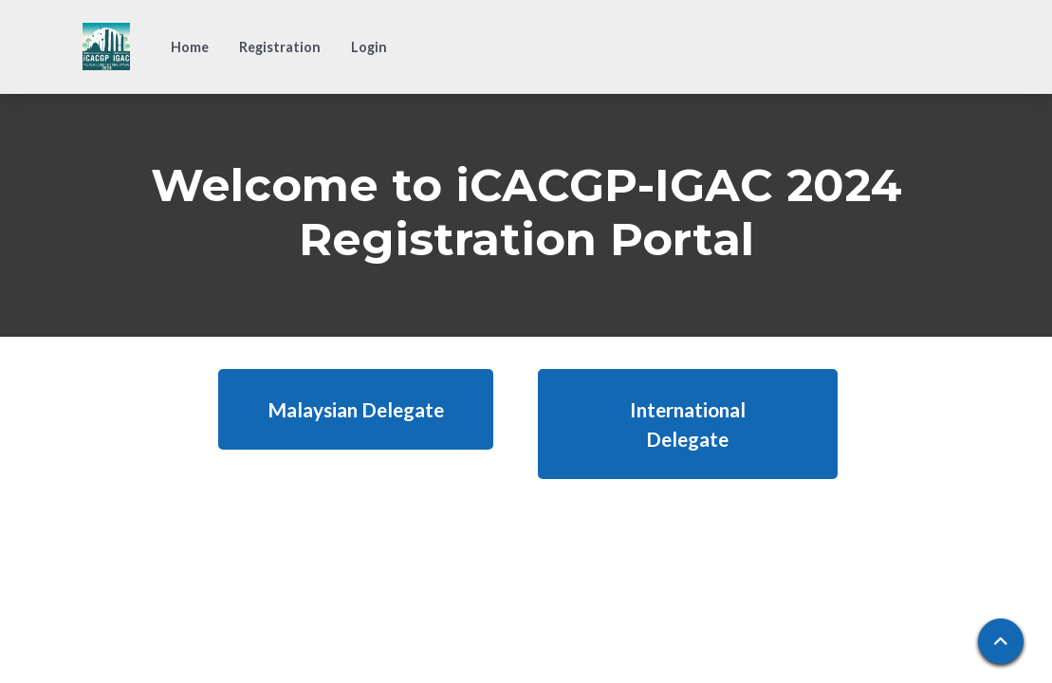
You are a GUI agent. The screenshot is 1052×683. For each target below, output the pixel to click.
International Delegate (688, 424)
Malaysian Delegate (356, 409)
